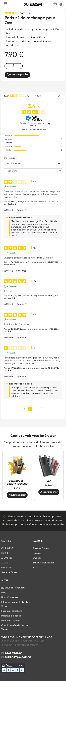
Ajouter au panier (17, 140)
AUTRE (4, 646)
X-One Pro (6, 623)
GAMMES (6, 607)
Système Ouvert (9, 638)
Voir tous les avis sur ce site (34, 195)
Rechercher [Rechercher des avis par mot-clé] (31, 236)
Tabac (36, 633)
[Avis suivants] (41, 475)
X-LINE (4, 628)
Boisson (37, 619)
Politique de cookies (11, 681)
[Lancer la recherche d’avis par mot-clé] (60, 237)
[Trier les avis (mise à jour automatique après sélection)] (33, 229)
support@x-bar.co (18, 723)
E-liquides (6, 633)
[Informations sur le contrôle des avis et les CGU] (49, 189)
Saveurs (38, 607)
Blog (3, 658)
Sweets (37, 623)
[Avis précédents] (24, 474)
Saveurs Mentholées (43, 628)
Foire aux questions (11, 677)
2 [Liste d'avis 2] (35, 474)
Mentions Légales (10, 686)
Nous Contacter (9, 663)
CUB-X (4, 619)
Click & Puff (7, 614)
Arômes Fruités (41, 614)
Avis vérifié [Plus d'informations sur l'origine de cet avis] (11, 252)
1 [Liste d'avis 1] (29, 474)
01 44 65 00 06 (13, 719)
